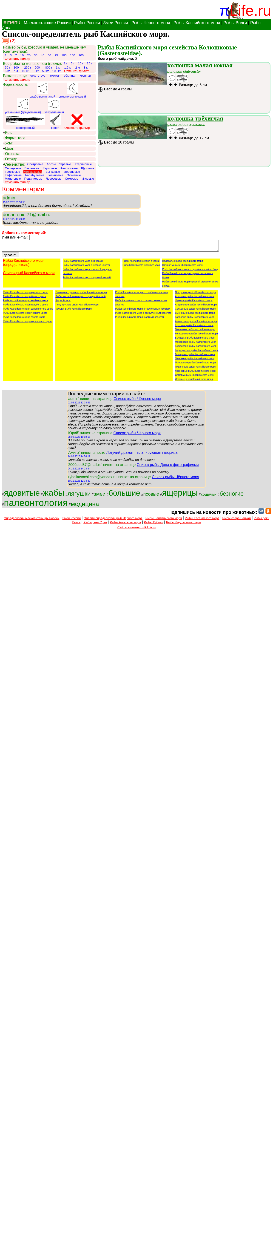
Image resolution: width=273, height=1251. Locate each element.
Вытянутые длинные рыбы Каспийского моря (81, 294)
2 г (65, 63)
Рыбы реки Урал (95, 524)
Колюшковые (32, 171)
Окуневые (74, 175)
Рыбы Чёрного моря (150, 22)
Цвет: (8, 149)
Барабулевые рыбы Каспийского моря (196, 352)
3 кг (86, 67)
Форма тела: (14, 138)
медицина (85, 506)
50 (49, 55)
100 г (17, 67)
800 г (48, 67)
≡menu (11, 22)
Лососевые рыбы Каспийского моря (195, 372)
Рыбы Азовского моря (125, 524)
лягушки (79, 495)
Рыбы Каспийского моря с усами (140, 263)
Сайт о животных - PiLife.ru (136, 529)
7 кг (15, 71)
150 (72, 55)
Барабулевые (34, 175)
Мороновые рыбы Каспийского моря (195, 343)
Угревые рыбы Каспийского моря (193, 302)
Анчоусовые (69, 168)
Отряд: (10, 159)
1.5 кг (68, 67)
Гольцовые (55, 175)
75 (56, 55)
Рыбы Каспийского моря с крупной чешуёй (87, 279)
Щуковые (87, 168)
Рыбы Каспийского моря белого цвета (24, 298)
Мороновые (71, 171)
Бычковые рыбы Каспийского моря (194, 339)
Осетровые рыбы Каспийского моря (195, 294)
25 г (89, 63)
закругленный (54, 106)
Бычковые (53, 171)
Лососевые (54, 178)
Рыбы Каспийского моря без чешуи (83, 263)
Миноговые (13, 178)
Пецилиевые (33, 178)
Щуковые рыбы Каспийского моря (194, 327)
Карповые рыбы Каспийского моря (194, 319)
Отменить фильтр (17, 58)
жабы (53, 495)
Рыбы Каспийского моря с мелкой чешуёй (86, 267)
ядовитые (22, 495)
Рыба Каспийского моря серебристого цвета (28, 310)
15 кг (35, 71)
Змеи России (115, 22)
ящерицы (180, 495)
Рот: (7, 133)
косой (55, 121)
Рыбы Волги (235, 22)
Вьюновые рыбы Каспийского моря (195, 314)
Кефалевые (13, 175)
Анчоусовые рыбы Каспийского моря (196, 323)
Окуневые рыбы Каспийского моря (194, 360)
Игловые (88, 178)
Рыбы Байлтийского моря (163, 520)
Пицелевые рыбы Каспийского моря (195, 368)
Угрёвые (65, 164)
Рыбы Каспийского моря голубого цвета (25, 306)
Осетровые (35, 164)
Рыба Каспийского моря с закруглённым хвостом (143, 314)
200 (81, 55)
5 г (72, 63)
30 (35, 55)
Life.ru (250, 10)
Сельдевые (13, 168)
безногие (232, 495)
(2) (9, 41)
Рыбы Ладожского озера (183, 524)
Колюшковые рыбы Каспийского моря (196, 335)
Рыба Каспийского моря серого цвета (24, 319)
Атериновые (83, 164)
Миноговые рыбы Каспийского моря (195, 364)
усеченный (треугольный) (23, 106)
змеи (99, 496)
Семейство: (14, 164)
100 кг (56, 71)
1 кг (58, 67)
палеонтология (36, 505)
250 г (27, 67)
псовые (151, 496)
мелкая (55, 75)
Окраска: (11, 154)
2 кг (77, 67)
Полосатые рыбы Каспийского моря (182, 263)
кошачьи (208, 496)
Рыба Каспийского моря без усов (141, 267)
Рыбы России (87, 22)
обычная (70, 75)
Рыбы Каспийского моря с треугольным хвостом (142, 310)
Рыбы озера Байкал (236, 520)
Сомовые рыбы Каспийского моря (194, 377)
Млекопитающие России (47, 22)
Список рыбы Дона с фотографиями (168, 467)
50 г (7, 67)
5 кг (7, 71)
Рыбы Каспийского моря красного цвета (25, 294)
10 (22, 55)
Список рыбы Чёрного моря (137, 401)
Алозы (51, 164)
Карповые (50, 168)
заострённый (25, 121)
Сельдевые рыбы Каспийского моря (195, 310)
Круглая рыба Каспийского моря (73, 310)
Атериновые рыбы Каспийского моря (196, 306)
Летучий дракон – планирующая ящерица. (142, 455)
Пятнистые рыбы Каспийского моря (182, 267)
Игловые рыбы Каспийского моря (194, 381)
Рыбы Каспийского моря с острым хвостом (139, 319)
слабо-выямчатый (42, 90)
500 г (38, 67)
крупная (85, 75)
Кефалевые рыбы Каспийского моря (195, 348)
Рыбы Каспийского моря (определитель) (23, 265)
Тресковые (12, 171)
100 (63, 55)
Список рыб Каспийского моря (29, 275)
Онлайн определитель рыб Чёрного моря (113, 520)
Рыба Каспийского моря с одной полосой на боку (190, 271)
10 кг (25, 71)
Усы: (8, 143)
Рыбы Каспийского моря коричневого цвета (27, 323)
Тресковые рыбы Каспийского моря (195, 331)
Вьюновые (32, 168)
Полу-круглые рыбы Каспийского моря (77, 306)
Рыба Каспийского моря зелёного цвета (25, 302)
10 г (80, 63)
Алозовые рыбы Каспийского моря (194, 298)
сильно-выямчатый (72, 90)
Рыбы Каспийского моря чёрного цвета (25, 314)
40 (42, 55)
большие (124, 495)
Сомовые (71, 178)
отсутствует (38, 75)
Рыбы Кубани (153, 524)
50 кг (45, 71)
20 (29, 55)
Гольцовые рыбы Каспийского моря (195, 356)
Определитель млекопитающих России (31, 520)
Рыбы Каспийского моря (196, 22)
